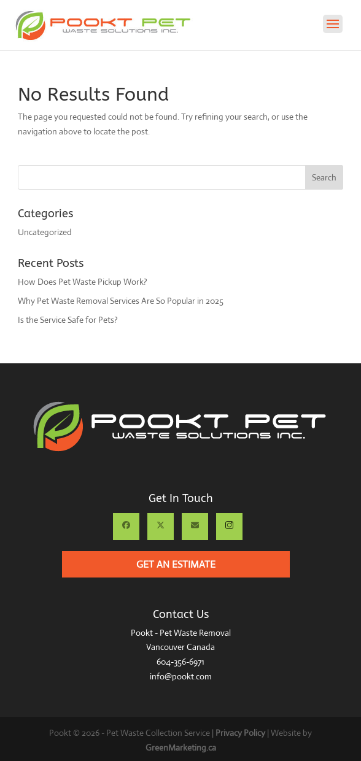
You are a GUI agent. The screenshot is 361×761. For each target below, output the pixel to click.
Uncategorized (45, 232)
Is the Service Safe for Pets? (68, 319)
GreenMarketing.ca (181, 747)
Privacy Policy (240, 732)
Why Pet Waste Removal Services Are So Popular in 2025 (120, 300)
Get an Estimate (175, 564)
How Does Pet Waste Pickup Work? (82, 281)
